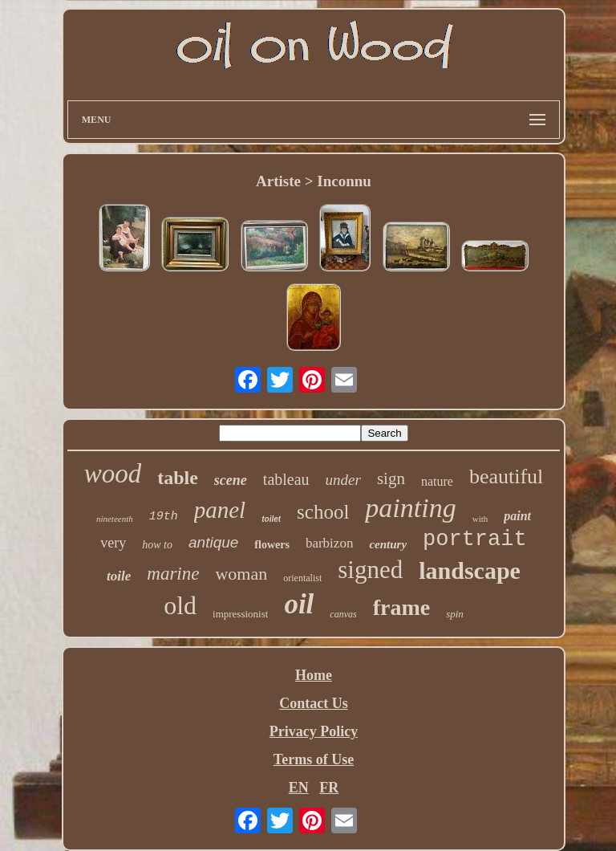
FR (328, 788)
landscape (470, 570)
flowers (272, 545)
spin (455, 614)
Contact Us (313, 703)
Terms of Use (314, 759)
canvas (343, 614)
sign (391, 478)
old (180, 605)
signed (370, 570)
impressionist (240, 614)
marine (173, 574)
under (343, 479)
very (113, 543)
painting (410, 508)
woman (241, 574)
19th (163, 516)
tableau (286, 479)
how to (157, 545)
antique (213, 542)
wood (113, 473)
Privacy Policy (314, 731)
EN (299, 788)
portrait (475, 539)
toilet (271, 519)
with (480, 518)
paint (517, 516)
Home (313, 675)
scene (230, 480)
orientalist (302, 578)
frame (402, 607)
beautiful (506, 476)
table (177, 477)
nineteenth (114, 518)
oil (299, 604)
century (388, 544)
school (323, 512)
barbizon (329, 543)
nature (437, 481)
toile (119, 576)
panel (219, 510)
